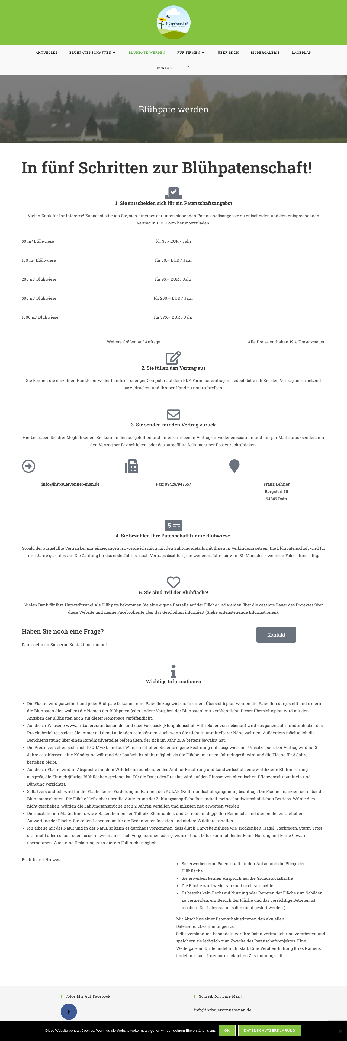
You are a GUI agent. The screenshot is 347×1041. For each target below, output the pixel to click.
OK (227, 1031)
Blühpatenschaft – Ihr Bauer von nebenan (204, 725)
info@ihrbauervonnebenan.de (222, 1009)
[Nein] (340, 1031)
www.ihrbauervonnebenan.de (94, 725)
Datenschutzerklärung (270, 1031)
